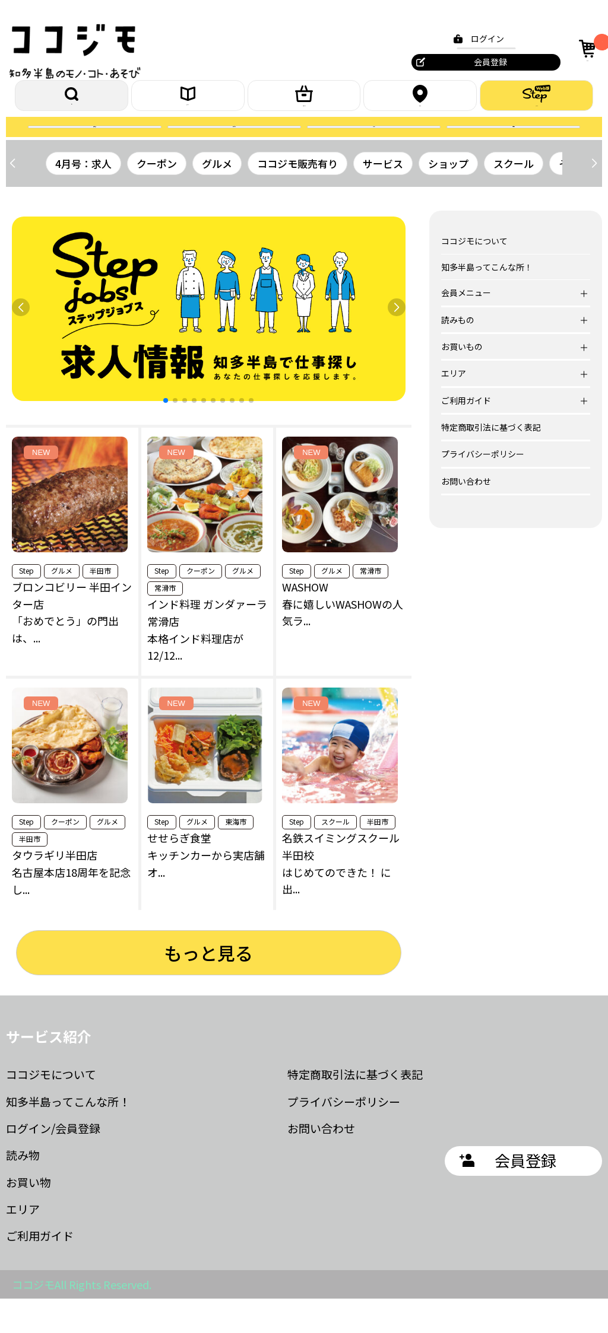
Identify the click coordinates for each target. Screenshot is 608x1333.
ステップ (537, 101)
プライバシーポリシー (482, 488)
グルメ (217, 197)
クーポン (374, 149)
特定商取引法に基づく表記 (491, 461)
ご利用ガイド (40, 1270)
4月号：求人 (83, 197)
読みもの (187, 102)
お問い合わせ (466, 515)
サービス (383, 197)
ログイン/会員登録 (53, 1162)
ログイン (480, 38)
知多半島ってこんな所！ (487, 301)
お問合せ (513, 149)
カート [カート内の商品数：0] (586, 48)
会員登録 (483, 62)
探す (72, 101)
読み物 (23, 1189)
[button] (594, 197)
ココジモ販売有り (297, 197)
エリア (420, 101)
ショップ (448, 197)
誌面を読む (94, 149)
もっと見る (208, 986)
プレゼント (234, 149)
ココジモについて (474, 275)
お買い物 (28, 1216)
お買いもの (304, 101)
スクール (513, 197)
